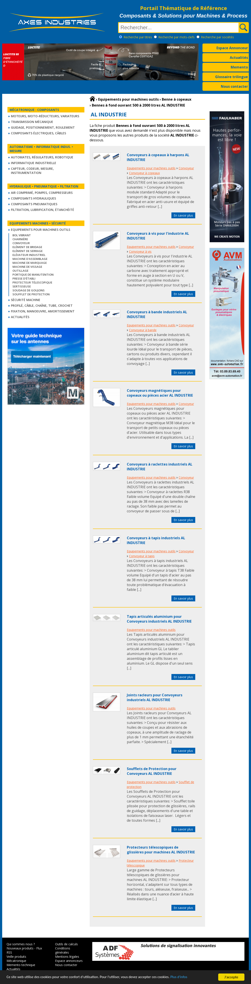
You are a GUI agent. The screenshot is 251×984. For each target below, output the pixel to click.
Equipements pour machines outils (40, 230)
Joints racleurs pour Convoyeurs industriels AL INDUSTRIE (154, 697)
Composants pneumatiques (34, 204)
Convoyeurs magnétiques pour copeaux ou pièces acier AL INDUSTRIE (160, 393)
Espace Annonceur (232, 48)
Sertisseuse (21, 286)
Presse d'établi (23, 278)
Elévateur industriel (28, 255)
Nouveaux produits (20, 948)
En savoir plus (183, 215)
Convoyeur (21, 243)
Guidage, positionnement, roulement (43, 127)
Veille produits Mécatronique (16, 958)
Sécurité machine (25, 300)
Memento (239, 67)
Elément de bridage (27, 247)
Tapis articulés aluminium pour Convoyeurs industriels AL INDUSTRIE (159, 619)
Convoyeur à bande (143, 330)
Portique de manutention (33, 275)
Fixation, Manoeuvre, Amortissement (43, 311)
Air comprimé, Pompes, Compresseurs (42, 193)
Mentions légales (67, 956)
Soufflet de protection (31, 294)
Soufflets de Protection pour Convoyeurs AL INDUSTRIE (151, 771)
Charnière (20, 239)
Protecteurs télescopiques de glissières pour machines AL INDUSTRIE (161, 849)
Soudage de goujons (28, 290)
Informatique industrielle (33, 163)
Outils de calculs (66, 944)
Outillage (20, 271)
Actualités (239, 57)
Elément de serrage (27, 251)
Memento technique (21, 965)
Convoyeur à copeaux (144, 173)
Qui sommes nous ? (21, 944)
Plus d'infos (180, 977)
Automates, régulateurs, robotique (42, 157)
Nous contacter (234, 86)
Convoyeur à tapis (142, 556)
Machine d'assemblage (29, 259)
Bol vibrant (21, 235)
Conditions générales (62, 950)
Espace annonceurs (69, 961)
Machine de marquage (29, 263)
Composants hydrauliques (33, 198)
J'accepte (231, 977)
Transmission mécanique (32, 122)
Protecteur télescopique (32, 282)
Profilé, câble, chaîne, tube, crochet (42, 305)
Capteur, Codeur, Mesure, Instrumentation (32, 170)
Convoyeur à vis (140, 251)
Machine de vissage (27, 267)
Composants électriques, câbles (38, 133)
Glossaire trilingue (231, 76)
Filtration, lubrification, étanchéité (42, 210)
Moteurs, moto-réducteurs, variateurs (45, 116)
